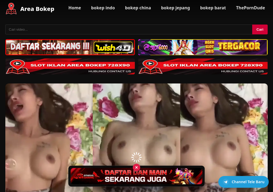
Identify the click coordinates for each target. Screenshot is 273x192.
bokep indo (103, 8)
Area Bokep (37, 8)
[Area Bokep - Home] (11, 8)
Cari (259, 29)
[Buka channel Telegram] (243, 182)
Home (74, 8)
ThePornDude (250, 8)
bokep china (138, 8)
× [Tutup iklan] (136, 167)
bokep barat (213, 8)
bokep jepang (175, 8)
